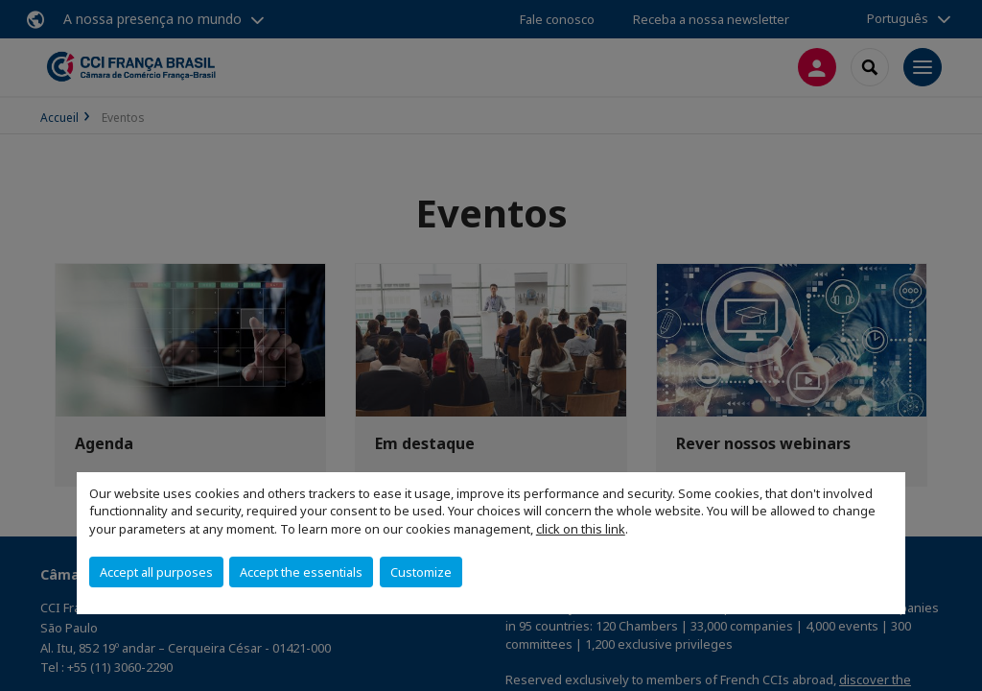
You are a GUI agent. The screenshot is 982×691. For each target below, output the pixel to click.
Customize (421, 572)
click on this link (580, 528)
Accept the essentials (301, 572)
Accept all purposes (156, 572)
